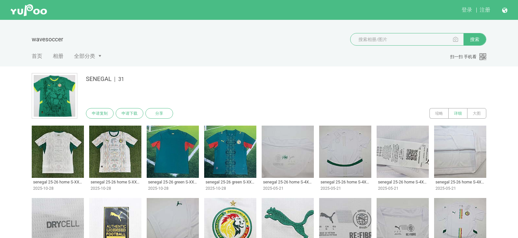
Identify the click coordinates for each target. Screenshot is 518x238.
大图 (477, 113)
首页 (37, 56)
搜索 (474, 39)
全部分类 (84, 56)
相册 (58, 56)
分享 (159, 113)
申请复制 (100, 113)
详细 (458, 113)
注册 (485, 10)
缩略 (439, 113)
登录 (467, 10)
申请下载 (129, 113)
